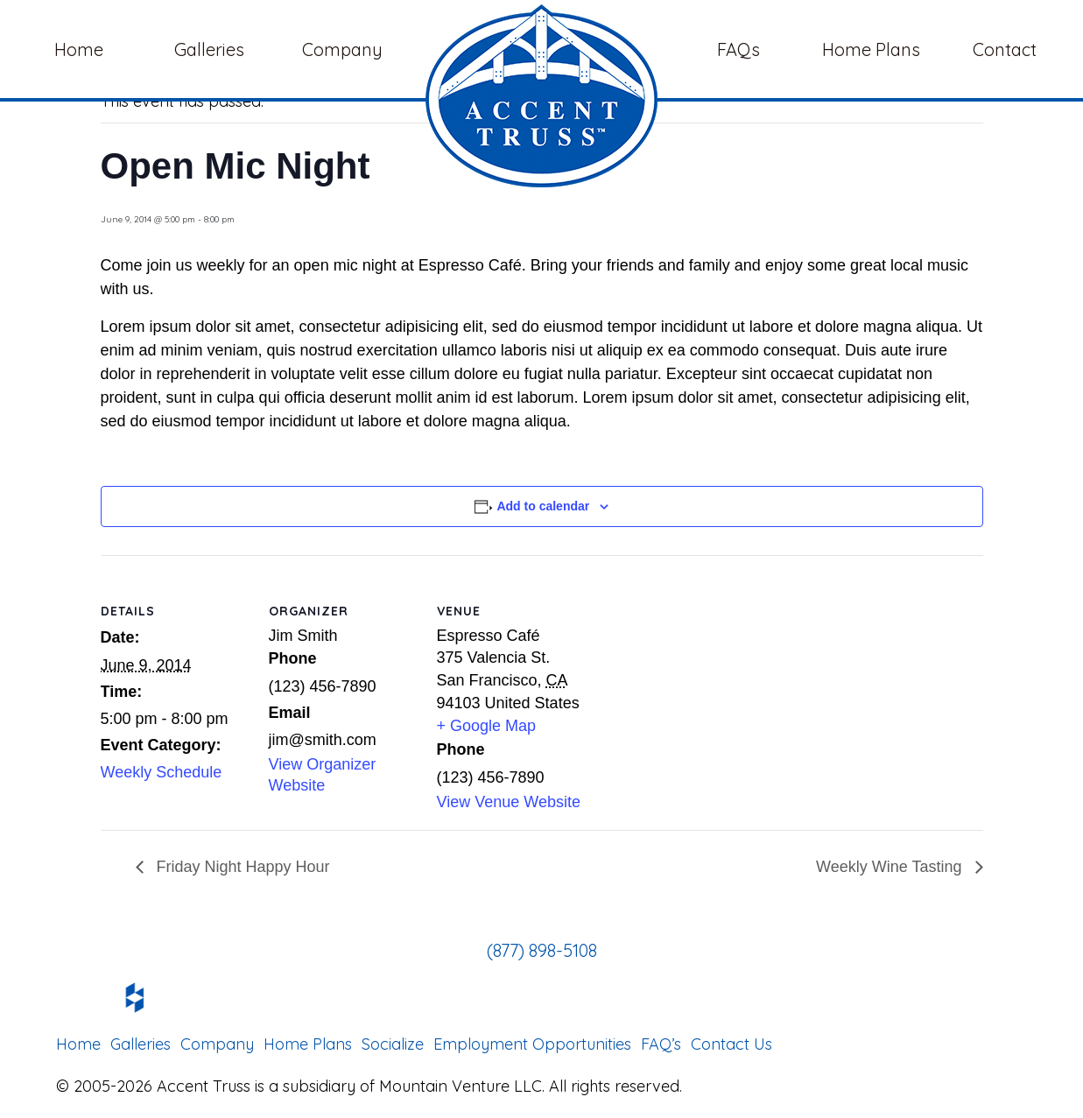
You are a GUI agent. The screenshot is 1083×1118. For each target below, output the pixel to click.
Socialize (393, 1044)
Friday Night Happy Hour (241, 866)
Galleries (211, 49)
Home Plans (871, 49)
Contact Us (731, 1044)
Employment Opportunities (532, 1044)
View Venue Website (508, 802)
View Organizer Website (322, 775)
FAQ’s (661, 1044)
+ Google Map (487, 726)
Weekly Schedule (161, 772)
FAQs (738, 49)
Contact (1005, 49)
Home (78, 49)
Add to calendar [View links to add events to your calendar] (542, 506)
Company (344, 49)
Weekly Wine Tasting (891, 866)
